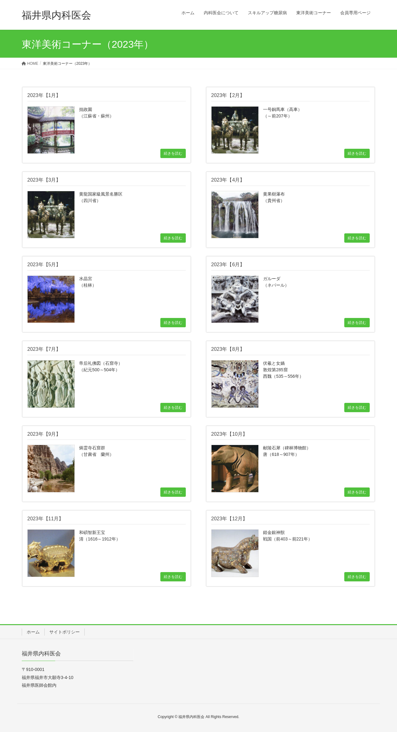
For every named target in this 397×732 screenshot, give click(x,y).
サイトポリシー (64, 631)
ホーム (33, 631)
